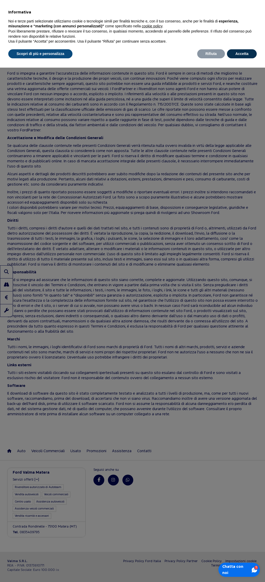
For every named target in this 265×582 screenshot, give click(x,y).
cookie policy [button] (152, 26)
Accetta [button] (241, 54)
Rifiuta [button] (211, 54)
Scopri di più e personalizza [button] (40, 54)
